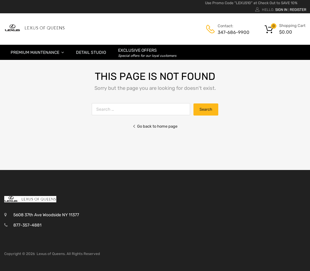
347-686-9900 (232, 32)
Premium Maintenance (37, 52)
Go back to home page (155, 126)
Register (298, 10)
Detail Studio (91, 52)
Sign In (281, 10)
